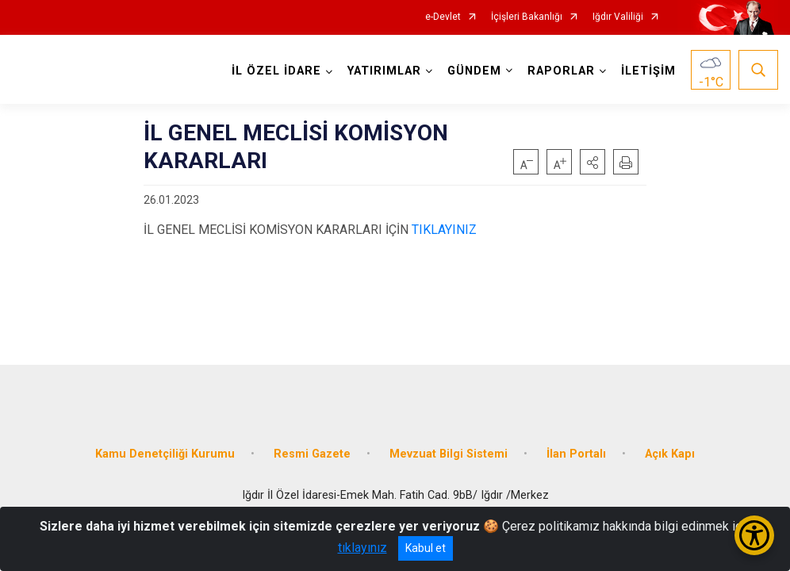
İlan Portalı (576, 454)
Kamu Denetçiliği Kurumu (165, 454)
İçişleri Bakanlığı (526, 17)
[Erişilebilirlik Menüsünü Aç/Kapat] (754, 535)
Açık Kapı (670, 454)
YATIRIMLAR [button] (384, 71)
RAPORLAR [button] (561, 71)
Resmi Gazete (312, 454)
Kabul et (425, 548)
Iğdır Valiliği (617, 17)
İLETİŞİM (648, 71)
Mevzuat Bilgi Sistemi (448, 454)
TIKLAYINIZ (444, 229)
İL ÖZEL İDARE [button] (276, 71)
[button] (592, 161)
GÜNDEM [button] (474, 71)
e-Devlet (443, 17)
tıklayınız (362, 547)
